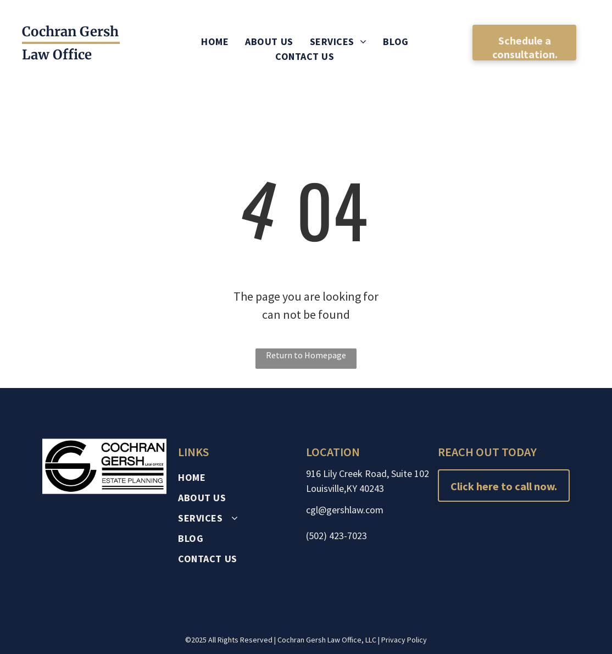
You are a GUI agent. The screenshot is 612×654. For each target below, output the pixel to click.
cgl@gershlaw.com (344, 509)
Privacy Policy (404, 640)
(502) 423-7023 (336, 535)
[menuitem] (215, 41)
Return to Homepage (306, 355)
